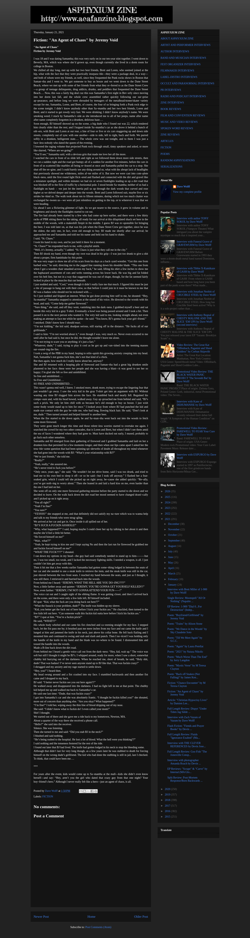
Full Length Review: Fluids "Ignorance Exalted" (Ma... (183, 736)
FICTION (47, 796)
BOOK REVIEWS (171, 109)
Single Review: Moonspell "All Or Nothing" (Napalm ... (186, 600)
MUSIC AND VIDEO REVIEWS (179, 121)
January (172, 584)
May (171, 562)
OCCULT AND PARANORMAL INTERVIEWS (187, 83)
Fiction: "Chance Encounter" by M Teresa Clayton (186, 684)
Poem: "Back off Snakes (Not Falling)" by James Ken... (183, 676)
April (171, 568)
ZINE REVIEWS (170, 134)
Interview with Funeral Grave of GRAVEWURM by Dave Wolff (194, 243)
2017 (168, 805)
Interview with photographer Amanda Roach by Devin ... (184, 762)
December (174, 523)
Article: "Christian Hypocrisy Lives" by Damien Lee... (187, 702)
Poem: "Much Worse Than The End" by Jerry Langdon (187, 658)
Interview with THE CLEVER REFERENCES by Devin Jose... (186, 745)
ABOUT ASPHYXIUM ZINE (177, 38)
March (172, 573)
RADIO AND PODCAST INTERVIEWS (183, 96)
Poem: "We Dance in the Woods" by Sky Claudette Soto (187, 631)
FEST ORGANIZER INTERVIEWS (181, 64)
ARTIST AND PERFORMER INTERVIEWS (186, 45)
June (171, 557)
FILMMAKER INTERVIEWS (177, 70)
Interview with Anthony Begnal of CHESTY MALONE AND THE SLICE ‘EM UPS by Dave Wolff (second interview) (195, 320)
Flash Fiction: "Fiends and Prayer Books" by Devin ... (185, 727)
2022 (168, 513)
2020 (168, 789)
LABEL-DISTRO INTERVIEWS (179, 77)
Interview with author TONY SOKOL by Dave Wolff (193, 220)
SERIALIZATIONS (171, 166)
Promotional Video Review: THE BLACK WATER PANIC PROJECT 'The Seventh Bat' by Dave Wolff (195, 376)
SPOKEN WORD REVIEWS (177, 128)
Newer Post (41, 916)
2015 (168, 816)
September (174, 540)
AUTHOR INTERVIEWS (175, 51)
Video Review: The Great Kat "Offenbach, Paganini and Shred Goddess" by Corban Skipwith (194, 348)
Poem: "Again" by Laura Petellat (185, 646)
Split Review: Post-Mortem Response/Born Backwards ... (185, 779)
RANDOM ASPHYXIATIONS (178, 160)
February (173, 579)
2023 (168, 507)
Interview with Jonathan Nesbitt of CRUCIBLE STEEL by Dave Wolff (196, 293)
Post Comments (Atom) (98, 927)
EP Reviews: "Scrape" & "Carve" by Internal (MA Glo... (187, 770)
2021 (168, 519)
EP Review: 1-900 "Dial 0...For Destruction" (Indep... (184, 608)
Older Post (141, 916)
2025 (168, 497)
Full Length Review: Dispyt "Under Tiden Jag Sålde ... (187, 710)
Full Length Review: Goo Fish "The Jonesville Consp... (187, 753)
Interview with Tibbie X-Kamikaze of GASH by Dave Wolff (196, 270)
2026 (168, 491)
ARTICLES (167, 141)
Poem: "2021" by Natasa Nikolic (185, 651)
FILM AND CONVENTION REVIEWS (183, 115)
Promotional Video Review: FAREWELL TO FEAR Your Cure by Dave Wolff (196, 431)
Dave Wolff (183, 186)
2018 (168, 800)
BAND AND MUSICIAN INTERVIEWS (183, 57)
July (170, 551)
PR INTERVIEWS (171, 89)
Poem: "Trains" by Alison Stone (184, 623)
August (172, 546)
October (173, 534)
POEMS (165, 153)
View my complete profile (187, 191)
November (174, 529)
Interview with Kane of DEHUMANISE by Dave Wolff (194, 403)
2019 (168, 794)
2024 (168, 502)
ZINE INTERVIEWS (172, 102)
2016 (168, 811)
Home (92, 916)
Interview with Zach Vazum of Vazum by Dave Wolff (184, 719)
